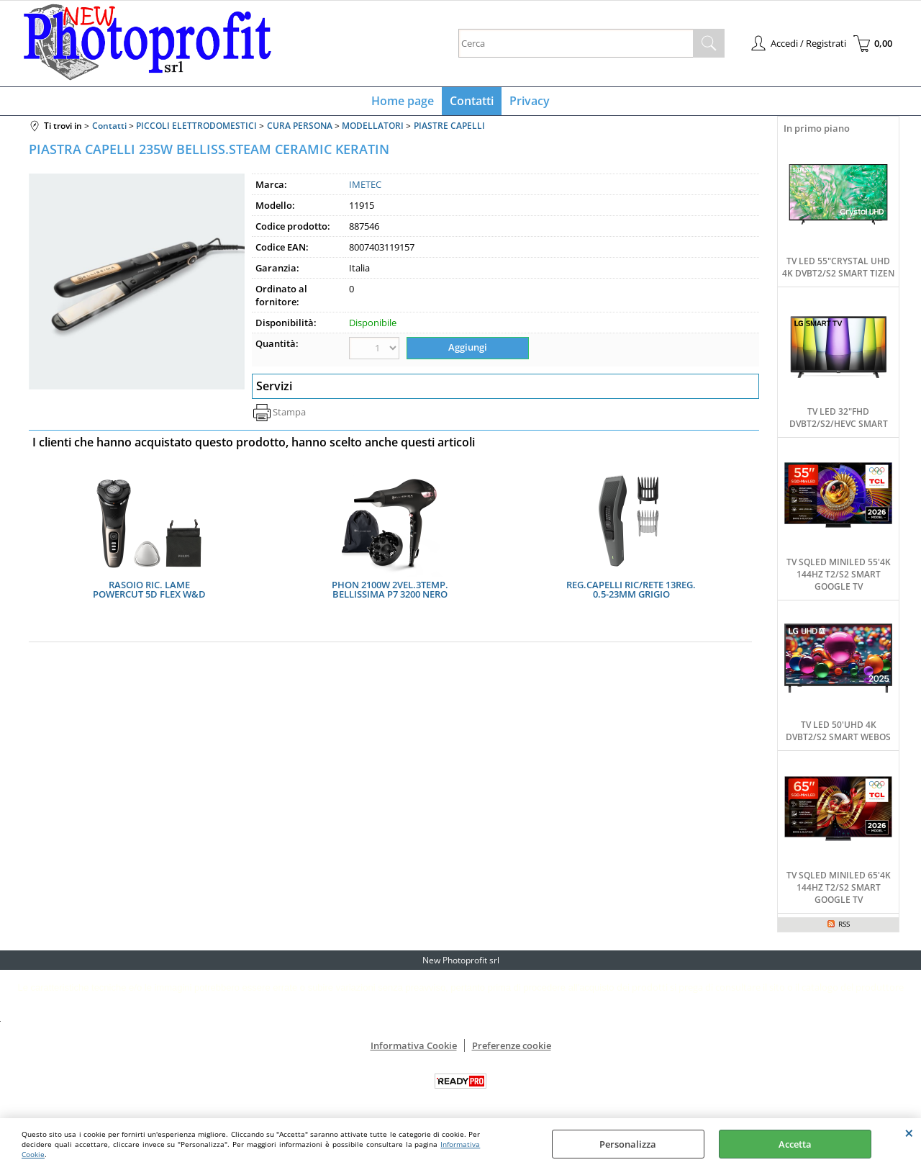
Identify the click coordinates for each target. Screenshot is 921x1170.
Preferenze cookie (511, 1048)
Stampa (289, 414)
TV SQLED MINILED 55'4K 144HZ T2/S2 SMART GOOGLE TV (838, 577)
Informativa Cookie (414, 1048)
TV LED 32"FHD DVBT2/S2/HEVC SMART (838, 420)
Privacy (528, 102)
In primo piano (817, 131)
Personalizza (627, 1144)
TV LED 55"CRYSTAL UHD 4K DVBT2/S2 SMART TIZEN (838, 270)
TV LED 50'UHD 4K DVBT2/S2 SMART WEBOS (838, 733)
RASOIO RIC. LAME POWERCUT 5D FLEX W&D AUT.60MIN (149, 591)
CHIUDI (909, 1132)
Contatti (472, 102)
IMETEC (365, 187)
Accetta (795, 1144)
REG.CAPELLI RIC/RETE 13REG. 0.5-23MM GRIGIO (631, 591)
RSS (844, 927)
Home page (404, 102)
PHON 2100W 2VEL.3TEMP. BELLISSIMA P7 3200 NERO (390, 591)
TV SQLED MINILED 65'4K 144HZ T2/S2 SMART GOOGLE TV (838, 890)
